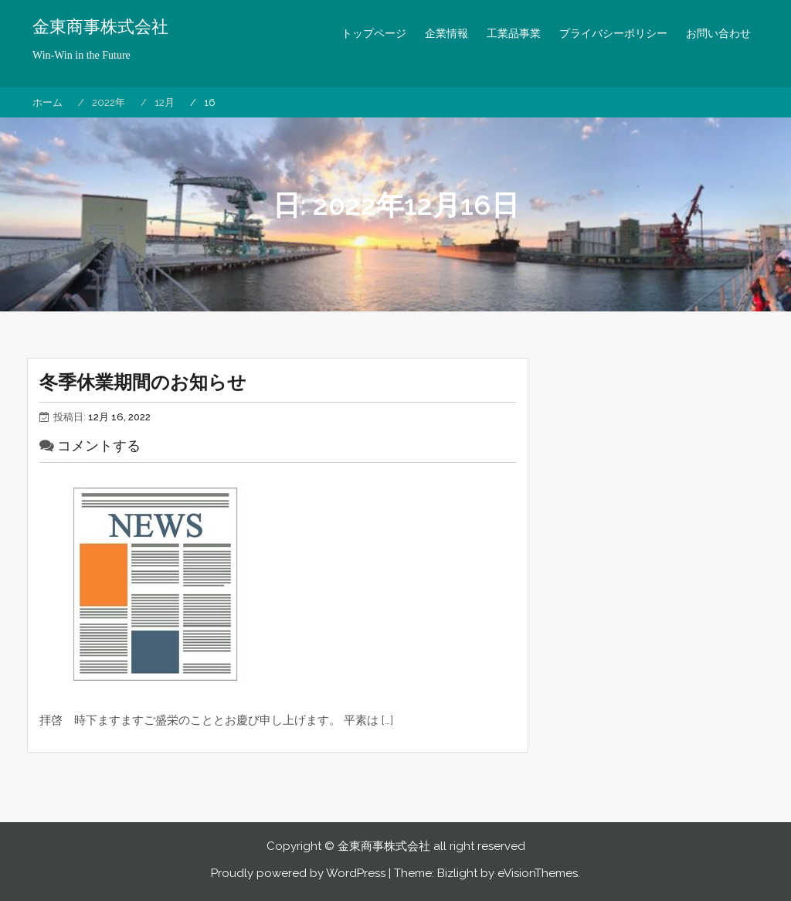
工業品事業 (514, 33)
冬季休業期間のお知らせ (142, 382)
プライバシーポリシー (613, 33)
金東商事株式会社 (100, 27)
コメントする (99, 445)
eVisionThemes (537, 873)
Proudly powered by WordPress (298, 873)
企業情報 (446, 33)
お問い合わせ (718, 33)
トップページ (373, 33)
